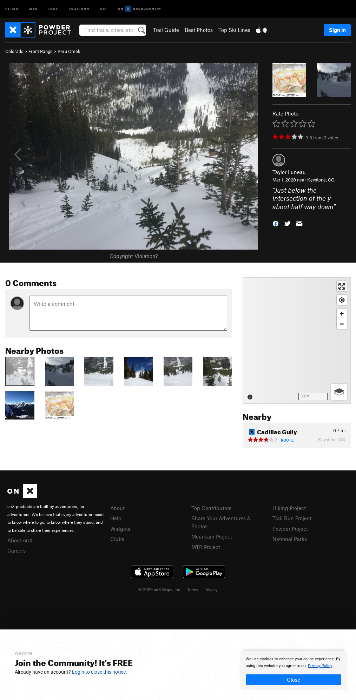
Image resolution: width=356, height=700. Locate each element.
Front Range (40, 51)
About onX (20, 540)
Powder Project (290, 529)
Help (115, 518)
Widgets (120, 529)
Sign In (337, 30)
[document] (293, 670)
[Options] (339, 392)
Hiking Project (289, 508)
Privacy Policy (320, 665)
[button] (275, 223)
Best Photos (199, 30)
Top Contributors (211, 508)
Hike (53, 8)
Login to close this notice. (99, 672)
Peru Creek (69, 51)
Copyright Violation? (134, 256)
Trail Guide (166, 30)
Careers (16, 550)
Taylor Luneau (289, 172)
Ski (103, 8)
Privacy (211, 589)
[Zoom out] (342, 324)
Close (293, 679)
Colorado (14, 51)
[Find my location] (342, 300)
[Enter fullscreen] (342, 286)
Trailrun (79, 8)
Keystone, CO (321, 180)
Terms (192, 589)
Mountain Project (211, 536)
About (117, 508)
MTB (33, 8)
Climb (12, 8)
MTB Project (205, 547)
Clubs (117, 539)
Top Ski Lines (234, 30)
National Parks (289, 539)
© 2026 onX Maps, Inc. (159, 589)
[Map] (296, 340)
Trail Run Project (291, 518)
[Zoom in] (342, 314)
